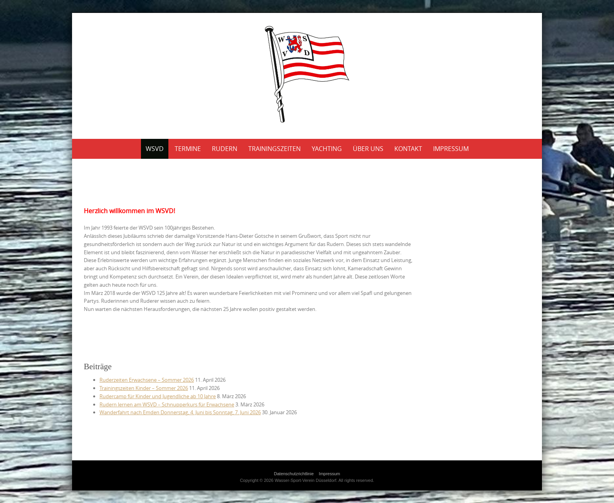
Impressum (451, 148)
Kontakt (408, 148)
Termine (188, 148)
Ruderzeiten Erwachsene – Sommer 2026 (146, 379)
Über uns (368, 148)
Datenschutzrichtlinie (294, 473)
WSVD (155, 148)
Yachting (327, 148)
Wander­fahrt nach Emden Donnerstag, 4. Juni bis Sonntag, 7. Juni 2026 (180, 412)
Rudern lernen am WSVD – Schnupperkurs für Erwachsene (166, 404)
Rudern (224, 148)
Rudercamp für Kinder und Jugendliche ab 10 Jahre (157, 396)
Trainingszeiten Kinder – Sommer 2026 (143, 388)
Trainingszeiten (274, 148)
